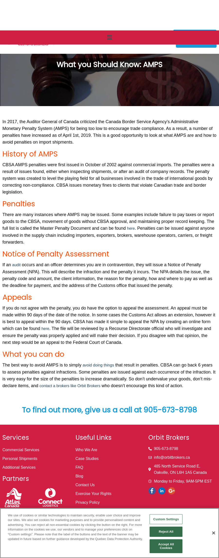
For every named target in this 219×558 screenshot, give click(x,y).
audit (16, 265)
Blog (79, 476)
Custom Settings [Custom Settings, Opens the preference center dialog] (166, 519)
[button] (109, 37)
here (131, 228)
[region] (109, 533)
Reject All (166, 531)
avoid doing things (98, 365)
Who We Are (86, 450)
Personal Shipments (19, 459)
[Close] (213, 533)
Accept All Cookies (166, 546)
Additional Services (19, 467)
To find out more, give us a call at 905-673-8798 (109, 410)
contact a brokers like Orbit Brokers (69, 386)
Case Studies (87, 459)
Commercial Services (20, 450)
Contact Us (85, 485)
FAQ (79, 467)
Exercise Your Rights (94, 494)
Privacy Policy (88, 502)
